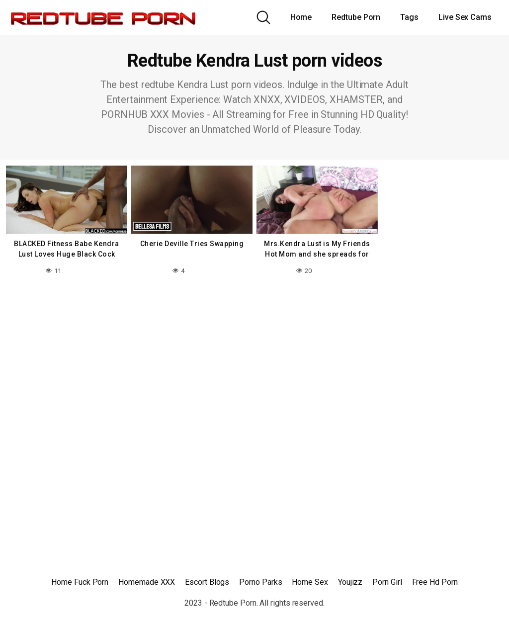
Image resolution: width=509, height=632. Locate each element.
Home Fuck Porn (79, 582)
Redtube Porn (356, 17)
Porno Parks (260, 582)
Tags (409, 17)
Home (301, 17)
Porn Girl (387, 582)
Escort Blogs (207, 582)
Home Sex (310, 582)
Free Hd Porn (435, 582)
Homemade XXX (146, 582)
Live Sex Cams (465, 17)
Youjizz (350, 582)
